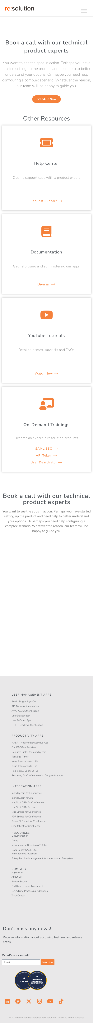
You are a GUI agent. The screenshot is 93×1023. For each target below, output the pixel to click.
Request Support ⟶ (46, 201)
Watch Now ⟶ (46, 373)
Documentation (46, 252)
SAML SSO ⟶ (46, 449)
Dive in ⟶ (46, 284)
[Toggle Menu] (84, 11)
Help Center (46, 163)
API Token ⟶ (46, 455)
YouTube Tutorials (46, 336)
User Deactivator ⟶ (46, 462)
